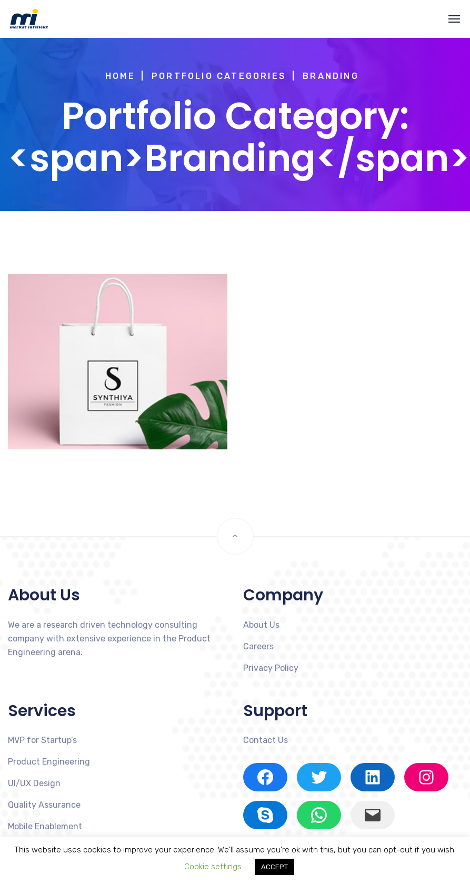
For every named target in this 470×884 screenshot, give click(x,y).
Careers (258, 646)
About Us (261, 625)
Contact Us (265, 740)
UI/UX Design (34, 783)
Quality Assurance (44, 805)
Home (120, 76)
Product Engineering (49, 762)
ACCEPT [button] (274, 867)
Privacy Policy (270, 668)
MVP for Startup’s (42, 740)
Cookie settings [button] (213, 866)
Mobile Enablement (45, 826)
